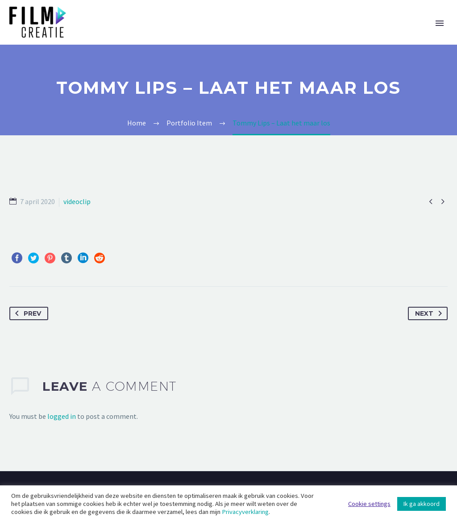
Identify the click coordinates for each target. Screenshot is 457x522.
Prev (26, 313)
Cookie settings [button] (369, 504)
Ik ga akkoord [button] (421, 504)
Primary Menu (440, 23)
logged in (61, 416)
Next (430, 313)
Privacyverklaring (245, 512)
